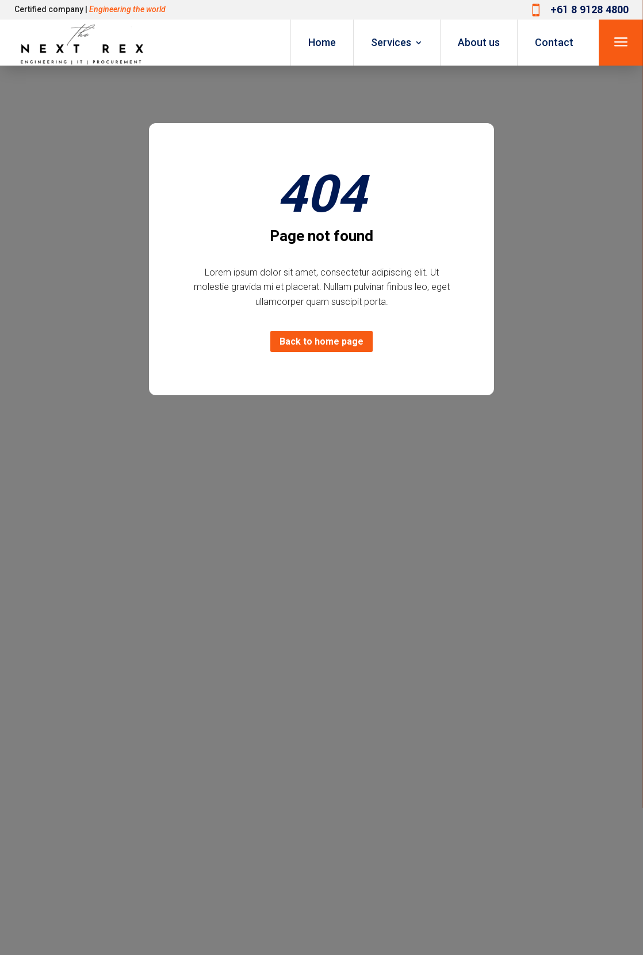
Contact (554, 42)
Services (391, 42)
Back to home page (321, 341)
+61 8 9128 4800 (589, 9)
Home (322, 42)
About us (479, 42)
